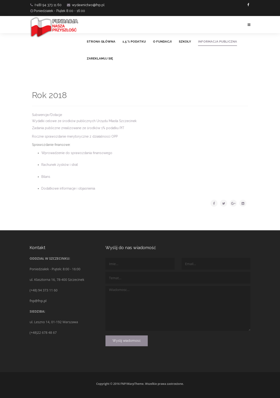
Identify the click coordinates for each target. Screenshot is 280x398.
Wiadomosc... (177, 308)
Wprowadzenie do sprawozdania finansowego (76, 153)
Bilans (45, 177)
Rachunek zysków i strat (59, 165)
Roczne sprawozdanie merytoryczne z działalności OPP (75, 136)
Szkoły (185, 41)
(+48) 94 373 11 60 (48, 5)
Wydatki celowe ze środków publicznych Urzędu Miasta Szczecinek (84, 121)
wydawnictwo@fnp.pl (88, 5)
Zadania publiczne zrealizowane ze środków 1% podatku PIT (78, 128)
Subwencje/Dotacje (47, 115)
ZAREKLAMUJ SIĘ (100, 58)
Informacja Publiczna (217, 41)
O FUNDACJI (162, 41)
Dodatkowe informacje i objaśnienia (68, 188)
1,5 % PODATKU (134, 41)
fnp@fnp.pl (38, 300)
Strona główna (101, 41)
